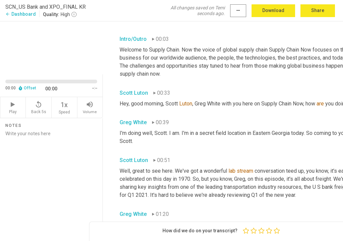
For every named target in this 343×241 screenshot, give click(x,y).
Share (317, 10)
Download (273, 10)
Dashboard (20, 14)
